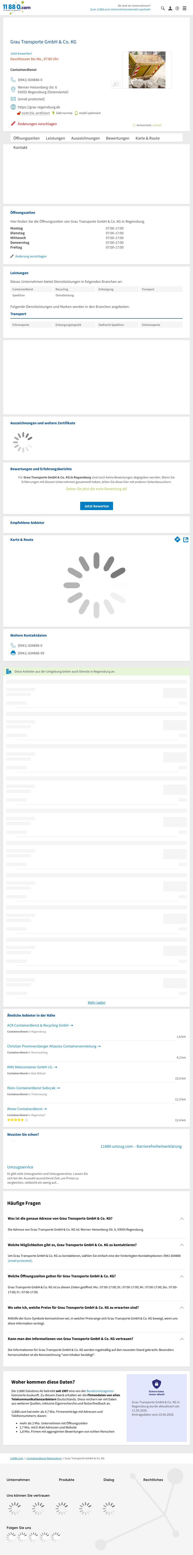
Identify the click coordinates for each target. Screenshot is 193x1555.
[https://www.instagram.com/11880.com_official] (22, 1537)
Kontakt (20, 147)
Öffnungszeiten (26, 138)
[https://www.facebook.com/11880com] (11, 1537)
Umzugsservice (20, 1166)
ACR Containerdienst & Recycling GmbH (38, 1025)
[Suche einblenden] (164, 8)
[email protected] (20, 1261)
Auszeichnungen (85, 138)
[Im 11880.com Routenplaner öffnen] (177, 539)
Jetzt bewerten (96, 506)
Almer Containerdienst (24, 1108)
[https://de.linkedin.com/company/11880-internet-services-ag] (44, 1537)
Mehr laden (96, 1002)
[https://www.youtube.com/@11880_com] (55, 1537)
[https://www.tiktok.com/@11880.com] (33, 1537)
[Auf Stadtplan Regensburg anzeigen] (185, 539)
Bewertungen (117, 138)
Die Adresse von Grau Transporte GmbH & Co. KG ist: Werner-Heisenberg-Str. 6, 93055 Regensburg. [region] (76, 1229)
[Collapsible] (182, 1218)
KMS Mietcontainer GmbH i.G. (30, 1067)
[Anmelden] (171, 8)
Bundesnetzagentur (100, 1391)
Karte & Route (148, 138)
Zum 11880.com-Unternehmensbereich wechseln (120, 9)
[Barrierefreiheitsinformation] (179, 8)
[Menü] (186, 8)
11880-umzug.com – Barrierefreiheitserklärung (141, 1146)
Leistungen (55, 138)
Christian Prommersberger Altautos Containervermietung (51, 1046)
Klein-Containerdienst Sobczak (31, 1087)
